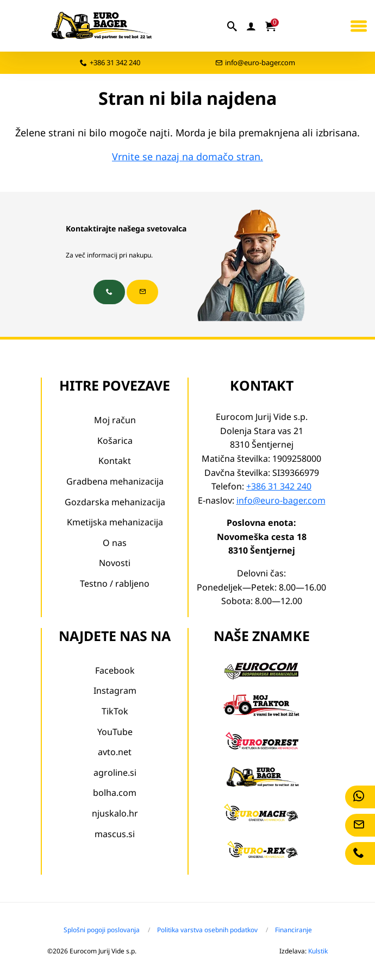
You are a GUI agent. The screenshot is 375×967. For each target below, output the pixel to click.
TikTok (115, 711)
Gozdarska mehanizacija (115, 502)
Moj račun (115, 420)
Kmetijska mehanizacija (115, 522)
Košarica (115, 441)
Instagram (114, 690)
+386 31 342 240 (115, 62)
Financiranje (293, 929)
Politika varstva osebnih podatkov (207, 929)
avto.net (115, 752)
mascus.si (115, 834)
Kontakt (114, 461)
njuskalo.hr (115, 813)
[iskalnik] (232, 26)
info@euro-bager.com (260, 62)
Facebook (115, 670)
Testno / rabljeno (114, 583)
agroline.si (114, 772)
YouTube (115, 732)
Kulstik (318, 951)
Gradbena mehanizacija (115, 481)
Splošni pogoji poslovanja (102, 929)
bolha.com (114, 793)
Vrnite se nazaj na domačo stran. (187, 156)
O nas (115, 543)
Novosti (114, 563)
